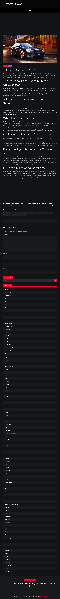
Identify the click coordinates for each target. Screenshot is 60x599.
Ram (6, 489)
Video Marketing (9, 562)
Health (6, 397)
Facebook (7, 369)
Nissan (6, 473)
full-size (51, 213)
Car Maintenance (9, 326)
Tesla (6, 541)
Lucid (6, 446)
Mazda (6, 455)
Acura (6, 289)
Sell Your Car (8, 510)
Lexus (6, 436)
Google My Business (10, 393)
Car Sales (7, 329)
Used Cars (7, 556)
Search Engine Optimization (11, 504)
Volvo (6, 568)
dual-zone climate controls (42, 213)
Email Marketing (9, 366)
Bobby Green (8, 210)
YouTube (7, 571)
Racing (6, 485)
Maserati (7, 452)
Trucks (6, 553)
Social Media (8, 516)
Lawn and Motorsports (10, 433)
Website (5, 268)
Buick (6, 314)
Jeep (6, 418)
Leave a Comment (19, 65)
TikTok (7, 544)
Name (5, 253)
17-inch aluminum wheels (9, 213)
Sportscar (7, 519)
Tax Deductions (9, 531)
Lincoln (7, 443)
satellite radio (19, 214)
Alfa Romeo (8, 292)
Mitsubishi (7, 470)
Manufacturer (8, 449)
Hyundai (7, 406)
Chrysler (5, 65)
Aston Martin (8, 295)
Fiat (6, 375)
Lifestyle (7, 439)
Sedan (25, 214)
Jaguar (6, 415)
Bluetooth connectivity (24, 213)
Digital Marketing (9, 357)
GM (6, 387)
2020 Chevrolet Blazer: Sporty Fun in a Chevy (16, 221)
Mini (6, 464)
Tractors (7, 550)
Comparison (8, 344)
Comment (6, 234)
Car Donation (8, 323)
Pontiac (7, 476)
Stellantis (7, 522)
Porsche (7, 479)
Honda (6, 400)
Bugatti (7, 311)
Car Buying (7, 320)
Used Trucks (8, 559)
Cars (6, 332)
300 (17, 213)
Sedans (10, 65)
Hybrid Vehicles (8, 403)
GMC (6, 390)
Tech (6, 535)
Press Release (8, 482)
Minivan (7, 467)
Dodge (6, 360)
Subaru (7, 528)
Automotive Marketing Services (12, 301)
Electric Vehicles (9, 363)
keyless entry (6, 214)
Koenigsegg (8, 424)
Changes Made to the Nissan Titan (46, 221)
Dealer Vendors (9, 354)
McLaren (7, 458)
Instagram (7, 412)
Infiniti (6, 409)
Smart (6, 513)
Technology (8, 538)
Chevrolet (7, 335)
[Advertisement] (30, 23)
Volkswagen (8, 565)
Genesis (7, 384)
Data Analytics (8, 350)
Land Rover (8, 430)
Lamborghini (8, 427)
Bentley (7, 304)
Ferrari (6, 372)
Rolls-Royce (8, 498)
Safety (6, 501)
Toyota (7, 547)
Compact (7, 341)
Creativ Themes (43, 596)
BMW (6, 308)
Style (6, 525)
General (7, 381)
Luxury (12, 214)
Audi (6, 298)
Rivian (6, 495)
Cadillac (7, 317)
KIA (6, 421)
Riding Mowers (8, 492)
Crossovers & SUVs (9, 347)
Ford (6, 378)
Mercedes (7, 461)
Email (5, 261)
